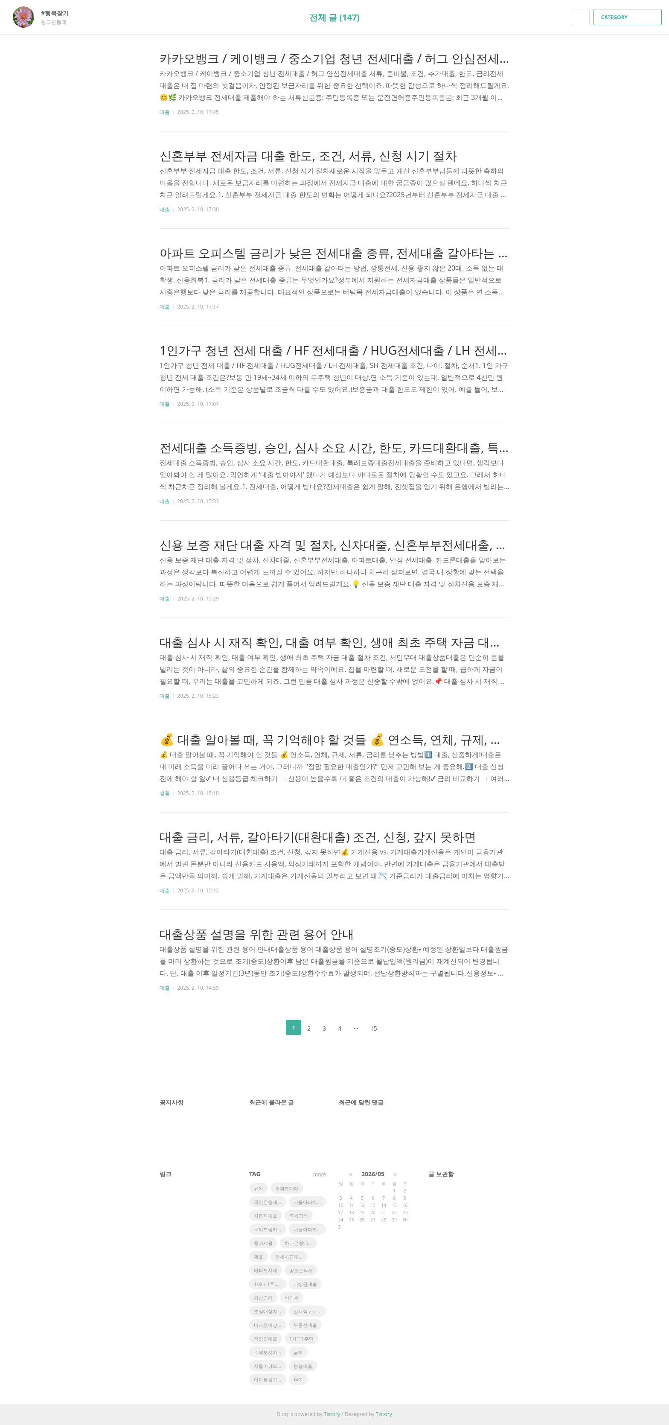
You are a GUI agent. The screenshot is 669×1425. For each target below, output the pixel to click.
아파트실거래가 (270, 1379)
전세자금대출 (289, 1256)
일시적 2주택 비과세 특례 (310, 1311)
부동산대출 (305, 1325)
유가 (258, 1188)
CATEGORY (628, 17)
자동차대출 (265, 1215)
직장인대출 (265, 1338)
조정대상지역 (268, 1311)
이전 (272, 1028)
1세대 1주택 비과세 (270, 1284)
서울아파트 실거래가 (310, 1202)
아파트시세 (265, 1270)
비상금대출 (305, 1284)
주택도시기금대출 (270, 1352)
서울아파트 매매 (270, 1366)
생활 (165, 793)
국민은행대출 (268, 1202)
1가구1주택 (301, 1338)
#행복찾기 (59, 13)
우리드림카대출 (270, 1229)
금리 (298, 1352)
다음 (397, 1028)
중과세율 (263, 1243)
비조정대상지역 (270, 1325)
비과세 (292, 1297)
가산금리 (263, 1297)
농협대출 (303, 1366)
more (319, 1174)
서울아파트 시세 (310, 1229)
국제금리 (298, 1215)
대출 (165, 112)
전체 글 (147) (334, 17)
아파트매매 (287, 1188)
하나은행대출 (299, 1243)
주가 (298, 1379)
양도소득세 (301, 1270)
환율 (258, 1256)
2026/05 (372, 1174)
